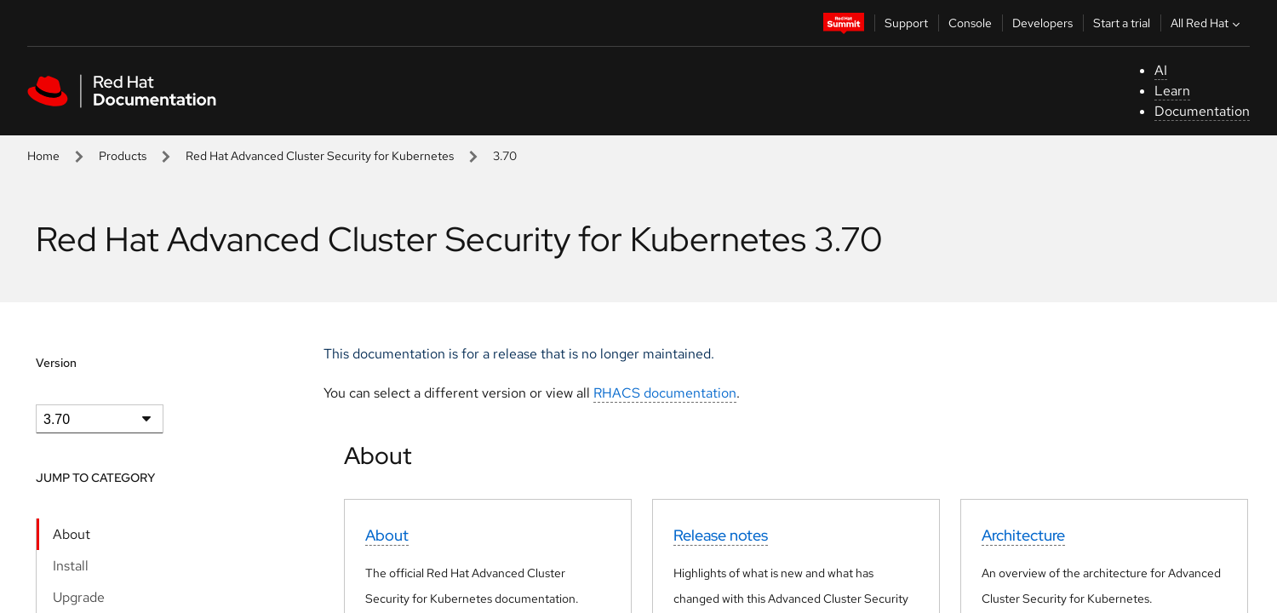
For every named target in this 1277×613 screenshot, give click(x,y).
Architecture (1023, 535)
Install (71, 566)
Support (906, 23)
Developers (1042, 23)
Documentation (1202, 111)
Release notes (720, 535)
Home (43, 155)
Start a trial (1121, 23)
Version (56, 362)
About (71, 534)
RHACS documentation (664, 393)
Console (970, 23)
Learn (1172, 91)
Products (122, 155)
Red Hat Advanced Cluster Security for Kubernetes (320, 155)
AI (1160, 70)
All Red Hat (1207, 23)
